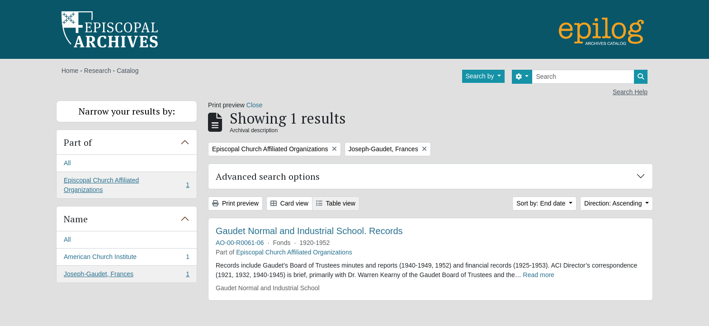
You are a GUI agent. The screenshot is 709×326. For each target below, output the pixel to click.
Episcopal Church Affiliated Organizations (126, 185)
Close (254, 105)
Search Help (630, 92)
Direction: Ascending (614, 203)
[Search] (583, 77)
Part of (78, 142)
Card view (289, 203)
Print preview (235, 203)
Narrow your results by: (127, 111)
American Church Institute (126, 258)
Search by (481, 76)
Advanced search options (268, 176)
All (67, 163)
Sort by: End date (541, 203)
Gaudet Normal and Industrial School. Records (309, 231)
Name (76, 219)
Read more (538, 274)
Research (97, 70)
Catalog (127, 70)
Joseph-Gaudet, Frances (126, 275)
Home (69, 70)
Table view (335, 203)
